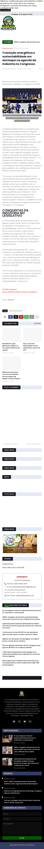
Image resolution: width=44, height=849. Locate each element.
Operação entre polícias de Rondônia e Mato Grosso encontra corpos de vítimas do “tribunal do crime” (21, 626)
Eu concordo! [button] (5, 10)
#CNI (4, 289)
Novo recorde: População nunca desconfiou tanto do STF (31, 347)
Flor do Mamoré (29, 845)
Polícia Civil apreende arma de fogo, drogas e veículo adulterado (23, 792)
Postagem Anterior (11, 444)
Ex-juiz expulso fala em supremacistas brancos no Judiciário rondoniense (21, 611)
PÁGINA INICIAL (7, 564)
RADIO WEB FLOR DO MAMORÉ (13, 567)
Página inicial (7, 48)
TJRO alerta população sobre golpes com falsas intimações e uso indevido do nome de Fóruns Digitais (21, 654)
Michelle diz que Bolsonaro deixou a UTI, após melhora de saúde (11, 347)
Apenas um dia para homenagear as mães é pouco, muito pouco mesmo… (20, 640)
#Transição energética (27, 292)
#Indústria (13, 292)
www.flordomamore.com (25, 596)
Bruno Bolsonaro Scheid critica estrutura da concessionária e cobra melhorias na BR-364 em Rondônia (20, 663)
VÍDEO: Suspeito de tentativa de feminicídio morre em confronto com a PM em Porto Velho (27, 42)
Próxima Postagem (33, 444)
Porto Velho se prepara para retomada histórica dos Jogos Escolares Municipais (21, 782)
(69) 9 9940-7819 (20, 584)
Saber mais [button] (13, 8)
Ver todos (37, 323)
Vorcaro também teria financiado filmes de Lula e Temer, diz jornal (22, 801)
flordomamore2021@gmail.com (24, 587)
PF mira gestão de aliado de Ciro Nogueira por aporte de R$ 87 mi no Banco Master (21, 646)
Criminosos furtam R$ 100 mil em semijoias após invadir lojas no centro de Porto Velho (20, 633)
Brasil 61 (11, 300)
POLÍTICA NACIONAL (21, 48)
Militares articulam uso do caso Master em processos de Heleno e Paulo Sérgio (11, 375)
